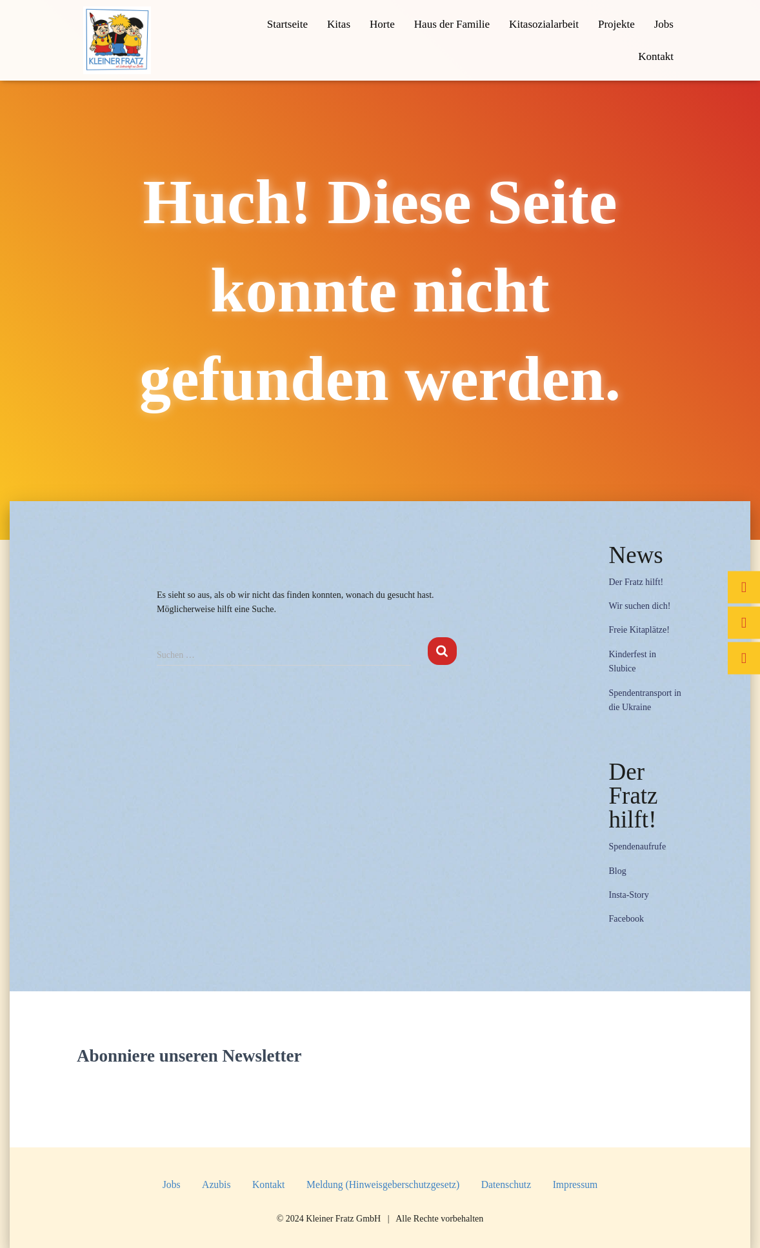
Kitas (338, 24)
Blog (617, 871)
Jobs (664, 24)
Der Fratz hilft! (635, 582)
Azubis (216, 1184)
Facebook (625, 919)
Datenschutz (506, 1184)
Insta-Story (628, 895)
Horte (382, 24)
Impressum (575, 1184)
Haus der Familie (452, 24)
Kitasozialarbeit (544, 24)
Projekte (616, 24)
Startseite (287, 24)
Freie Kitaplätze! (638, 630)
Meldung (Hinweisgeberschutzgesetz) (382, 1184)
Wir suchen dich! (639, 606)
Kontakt (656, 56)
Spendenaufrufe (637, 846)
